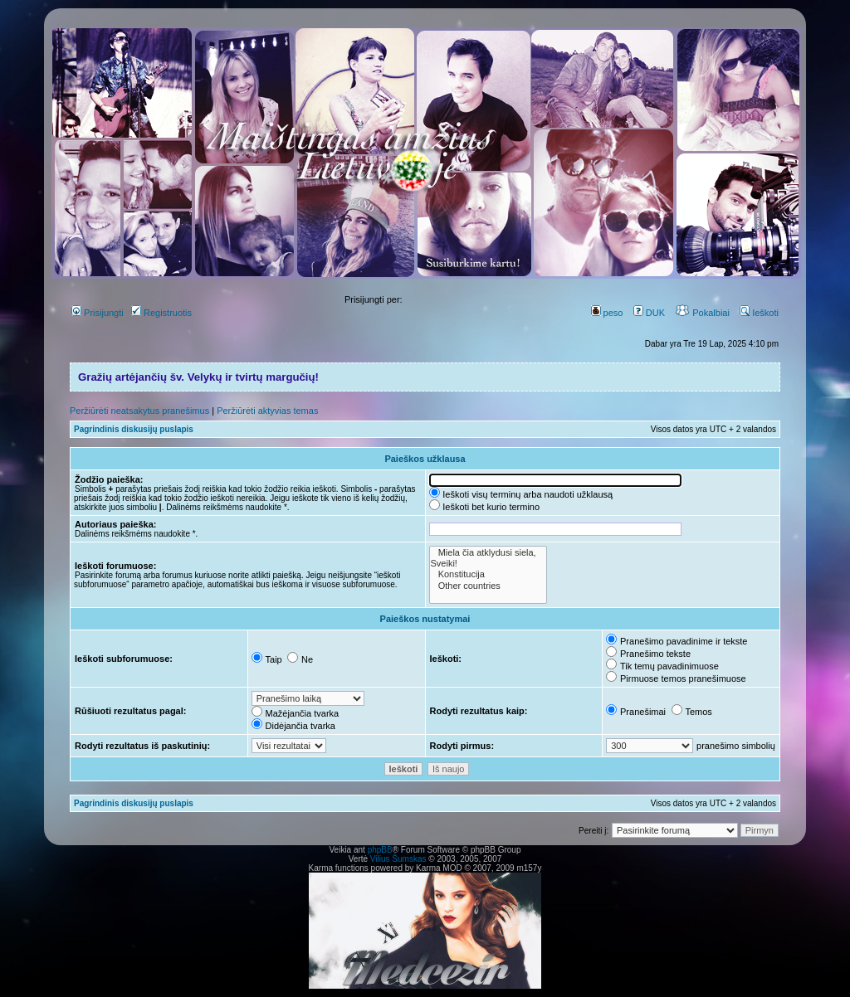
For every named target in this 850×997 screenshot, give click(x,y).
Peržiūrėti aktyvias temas (267, 411)
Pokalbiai (702, 313)
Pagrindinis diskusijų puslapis (133, 429)
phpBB (380, 849)
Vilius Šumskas (398, 858)
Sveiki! (488, 563)
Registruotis (161, 313)
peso (607, 313)
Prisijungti (97, 313)
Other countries (488, 586)
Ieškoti (759, 313)
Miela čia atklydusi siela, (488, 552)
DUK (649, 313)
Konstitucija (488, 574)
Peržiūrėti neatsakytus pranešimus (139, 411)
